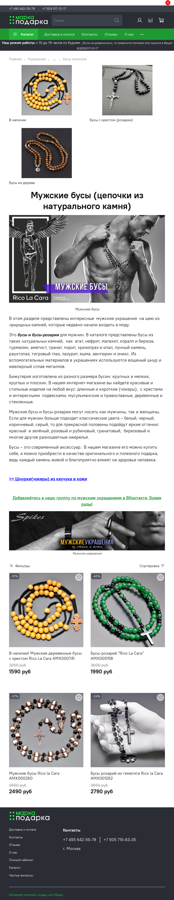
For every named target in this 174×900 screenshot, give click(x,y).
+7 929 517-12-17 (54, 9)
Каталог (23, 34)
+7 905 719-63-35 (120, 839)
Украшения (36, 59)
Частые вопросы (21, 875)
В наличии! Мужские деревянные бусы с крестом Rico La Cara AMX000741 (45, 656)
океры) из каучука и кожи (61, 478)
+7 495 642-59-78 (22, 9)
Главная (15, 59)
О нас (129, 34)
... (54, 59)
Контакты (89, 34)
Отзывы (111, 34)
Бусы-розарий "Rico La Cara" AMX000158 (117, 656)
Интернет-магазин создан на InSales (36, 895)
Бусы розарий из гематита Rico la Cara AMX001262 (127, 776)
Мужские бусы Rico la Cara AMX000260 (34, 776)
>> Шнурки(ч (22, 478)
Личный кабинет (21, 860)
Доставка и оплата (59, 34)
